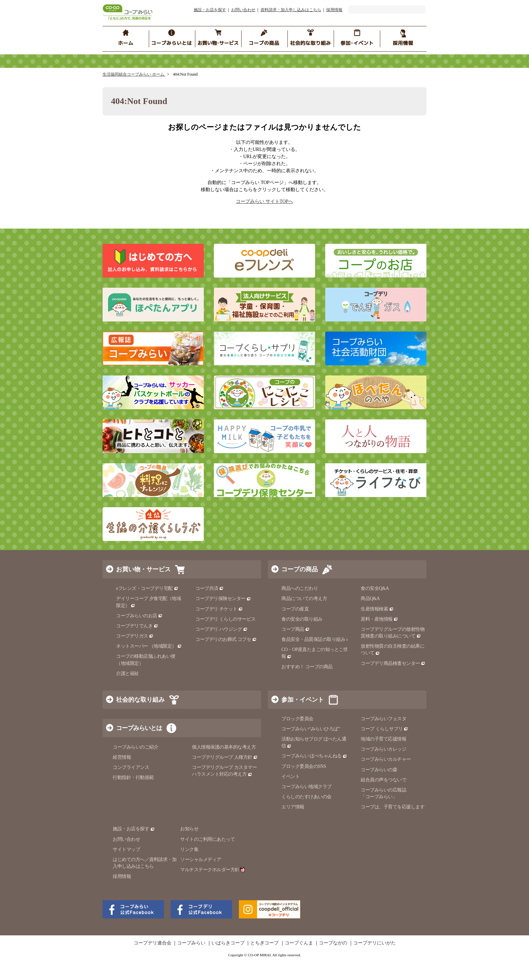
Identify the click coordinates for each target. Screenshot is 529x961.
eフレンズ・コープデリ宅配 (147, 588)
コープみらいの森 (379, 769)
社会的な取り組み (140, 699)
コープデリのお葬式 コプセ (226, 639)
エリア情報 (292, 806)
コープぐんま (299, 943)
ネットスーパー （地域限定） (149, 646)
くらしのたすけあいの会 (306, 796)
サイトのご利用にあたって (207, 839)
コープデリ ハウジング (221, 629)
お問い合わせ (243, 9)
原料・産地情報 (379, 619)
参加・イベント (302, 699)
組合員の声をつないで (383, 779)
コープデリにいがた (374, 943)
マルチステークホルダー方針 (212, 869)
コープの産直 (295, 609)
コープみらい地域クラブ (306, 786)
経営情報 (122, 757)
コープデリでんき (137, 625)
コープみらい (191, 943)
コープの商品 (299, 569)
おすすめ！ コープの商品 (307, 666)
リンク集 (189, 849)
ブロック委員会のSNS (303, 766)
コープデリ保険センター (223, 598)
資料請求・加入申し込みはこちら (290, 9)
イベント (290, 776)
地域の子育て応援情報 (383, 739)
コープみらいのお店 (139, 615)
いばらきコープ (228, 943)
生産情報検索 (377, 609)
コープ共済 (209, 588)
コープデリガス (135, 636)
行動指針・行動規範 (133, 777)
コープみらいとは (139, 728)
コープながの (333, 943)
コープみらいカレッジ (383, 749)
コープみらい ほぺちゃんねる (314, 755)
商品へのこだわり (299, 588)
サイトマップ (126, 849)
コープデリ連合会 (152, 943)
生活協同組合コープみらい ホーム (134, 74)
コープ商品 (295, 629)
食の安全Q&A (375, 588)
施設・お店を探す (210, 9)
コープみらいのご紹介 (135, 747)
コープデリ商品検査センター (393, 663)
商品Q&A (370, 598)
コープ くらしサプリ (384, 728)
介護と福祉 (127, 673)
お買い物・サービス (143, 569)
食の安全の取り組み (302, 619)
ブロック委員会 (297, 718)
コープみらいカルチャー (386, 759)
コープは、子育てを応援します (392, 806)
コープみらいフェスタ (383, 718)
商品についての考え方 (304, 598)
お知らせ (189, 828)
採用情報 (334, 9)
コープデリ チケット (219, 609)
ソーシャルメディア (200, 859)
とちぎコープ (264, 943)
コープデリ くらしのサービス (225, 619)
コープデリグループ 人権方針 (225, 757)
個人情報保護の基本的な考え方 (224, 747)
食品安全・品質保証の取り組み (316, 639)
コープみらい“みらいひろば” (310, 728)
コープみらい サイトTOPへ (264, 201)
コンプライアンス (131, 767)
